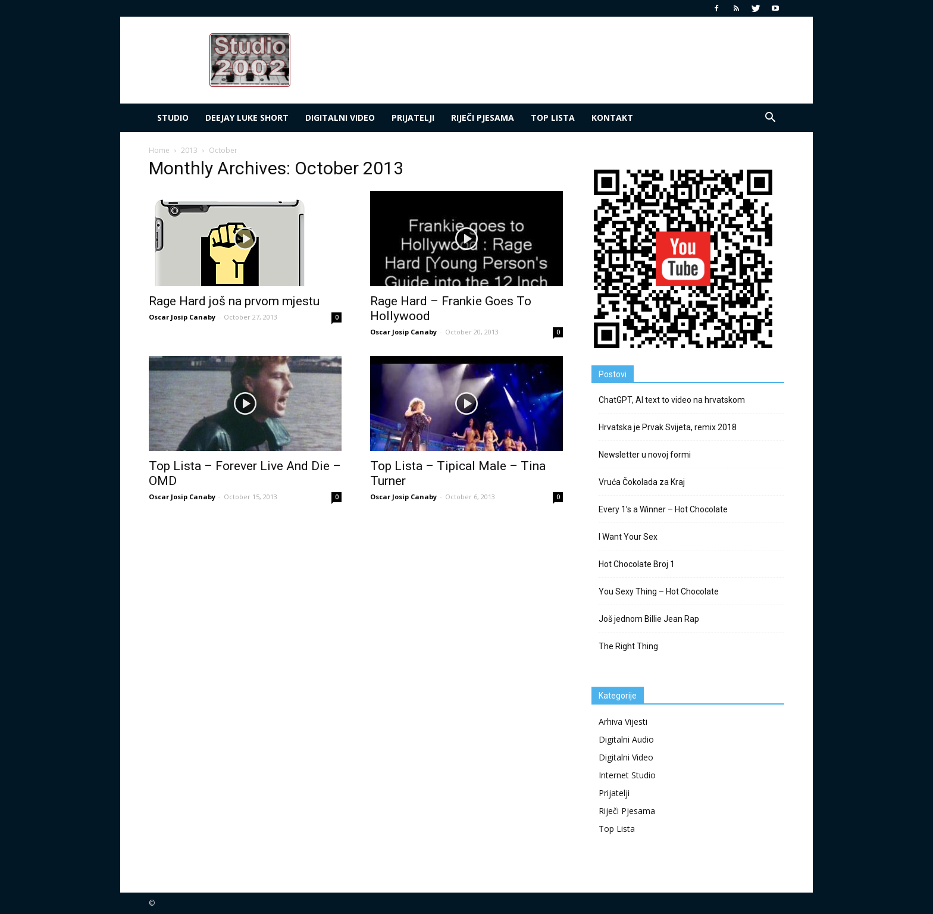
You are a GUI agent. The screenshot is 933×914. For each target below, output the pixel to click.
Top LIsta (553, 117)
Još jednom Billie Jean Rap (649, 619)
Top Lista (617, 828)
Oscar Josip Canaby (182, 316)
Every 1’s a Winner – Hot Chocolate (663, 509)
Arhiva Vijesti (623, 721)
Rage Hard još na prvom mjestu (234, 301)
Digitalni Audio (626, 739)
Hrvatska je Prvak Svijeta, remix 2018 (668, 427)
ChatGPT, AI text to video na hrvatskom (672, 400)
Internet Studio (627, 775)
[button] (770, 118)
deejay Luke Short (247, 117)
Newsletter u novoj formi (645, 454)
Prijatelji (413, 117)
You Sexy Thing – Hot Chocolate (659, 591)
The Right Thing (628, 646)
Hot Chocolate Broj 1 (637, 564)
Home (159, 150)
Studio (173, 117)
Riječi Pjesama (482, 117)
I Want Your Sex (628, 536)
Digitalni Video (340, 117)
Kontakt (612, 117)
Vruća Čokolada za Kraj (642, 482)
